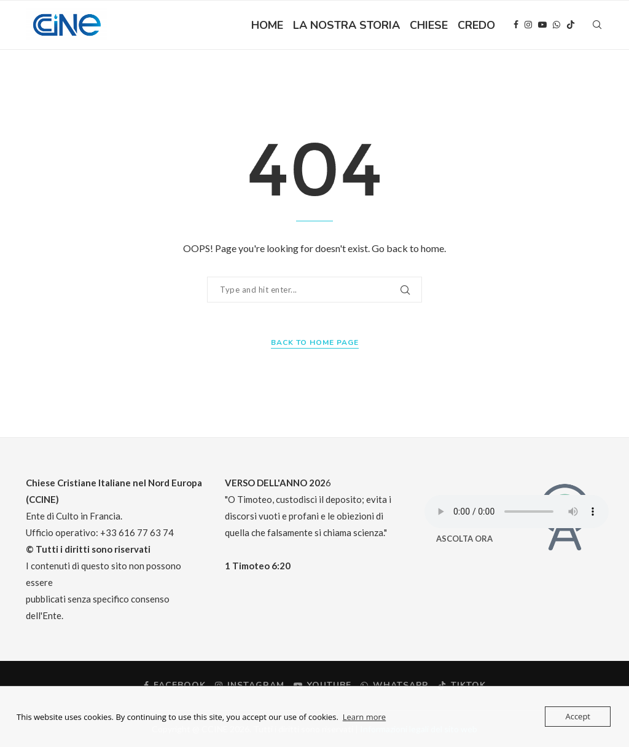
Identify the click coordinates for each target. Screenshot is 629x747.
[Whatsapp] (556, 25)
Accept (577, 716)
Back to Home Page (315, 342)
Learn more (364, 716)
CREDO (476, 25)
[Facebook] (516, 25)
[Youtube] (542, 25)
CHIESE (429, 25)
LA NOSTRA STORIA (346, 25)
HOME (267, 25)
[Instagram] (528, 25)
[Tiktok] (570, 25)
